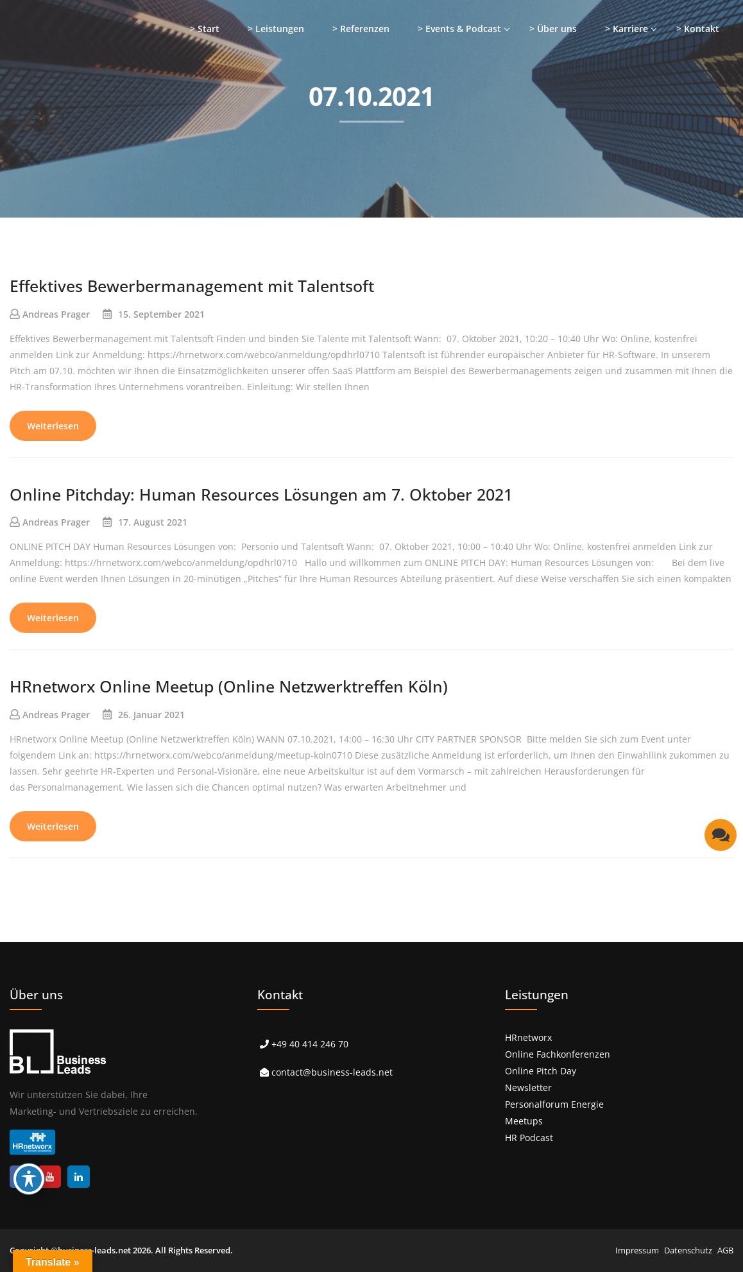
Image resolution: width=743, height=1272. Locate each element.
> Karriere (626, 28)
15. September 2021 (161, 314)
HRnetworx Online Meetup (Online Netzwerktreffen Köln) (229, 686)
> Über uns (553, 28)
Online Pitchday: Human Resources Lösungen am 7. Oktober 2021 (261, 494)
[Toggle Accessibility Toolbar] (28, 1179)
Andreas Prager (56, 314)
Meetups (524, 1121)
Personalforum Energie (554, 1104)
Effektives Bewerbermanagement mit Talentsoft (192, 286)
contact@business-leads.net (332, 1072)
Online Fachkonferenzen (557, 1054)
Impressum (637, 1250)
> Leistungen (276, 28)
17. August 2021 (152, 522)
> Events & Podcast (459, 28)
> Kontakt (697, 28)
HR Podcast (529, 1137)
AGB (725, 1250)
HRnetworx (528, 1037)
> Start (204, 28)
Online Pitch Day (540, 1071)
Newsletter (528, 1087)
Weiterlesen (53, 426)
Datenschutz (688, 1250)
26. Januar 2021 (151, 715)
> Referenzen (360, 28)
